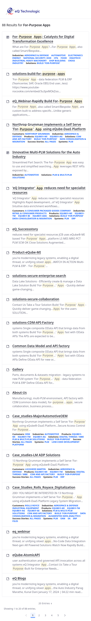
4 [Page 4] (52, 615)
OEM (27, 434)
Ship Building (57, 60)
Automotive (58, 55)
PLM (71, 141)
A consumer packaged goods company (48, 210)
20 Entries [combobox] (46, 603)
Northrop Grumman (37, 133)
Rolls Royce (32, 505)
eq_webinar (21, 531)
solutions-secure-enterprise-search (39, 275)
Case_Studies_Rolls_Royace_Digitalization (43, 487)
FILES (15, 521)
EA (69, 518)
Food (64, 57)
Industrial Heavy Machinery (29, 60)
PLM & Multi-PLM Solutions (28, 439)
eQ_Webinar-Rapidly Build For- (47, 101)
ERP (73, 218)
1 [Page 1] (33, 615)
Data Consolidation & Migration (32, 218)
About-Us (19, 392)
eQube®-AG (56, 136)
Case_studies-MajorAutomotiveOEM (40, 416)
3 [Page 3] (45, 615)
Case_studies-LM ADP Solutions (36, 455)
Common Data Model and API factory (41, 346)
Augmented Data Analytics (64, 515)
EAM (62, 518)
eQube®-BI (24, 215)
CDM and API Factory (42, 474)
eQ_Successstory (25, 229)
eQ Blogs (19, 578)
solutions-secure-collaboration (35, 299)
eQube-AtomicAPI (26, 555)
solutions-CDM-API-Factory (33, 322)
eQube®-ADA (40, 215)
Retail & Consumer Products (29, 213)
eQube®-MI (41, 136)
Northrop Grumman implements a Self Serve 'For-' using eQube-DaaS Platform (49, 126)
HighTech (74, 57)
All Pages (50, 141)
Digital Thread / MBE (71, 436)
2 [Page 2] (39, 615)
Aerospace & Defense (36, 55)
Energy (16, 57)
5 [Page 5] (58, 615)
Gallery (17, 369)
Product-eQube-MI (26, 252)
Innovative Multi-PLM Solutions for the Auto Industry (46, 154)
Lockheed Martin (35, 469)
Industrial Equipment (25, 508)
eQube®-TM (24, 436)
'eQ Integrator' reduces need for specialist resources (48, 190)
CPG (56, 57)
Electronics (75, 55)
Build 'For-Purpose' (48, 63)
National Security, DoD (37, 57)
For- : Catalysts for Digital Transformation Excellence (43, 38)
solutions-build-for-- (39, 73)
